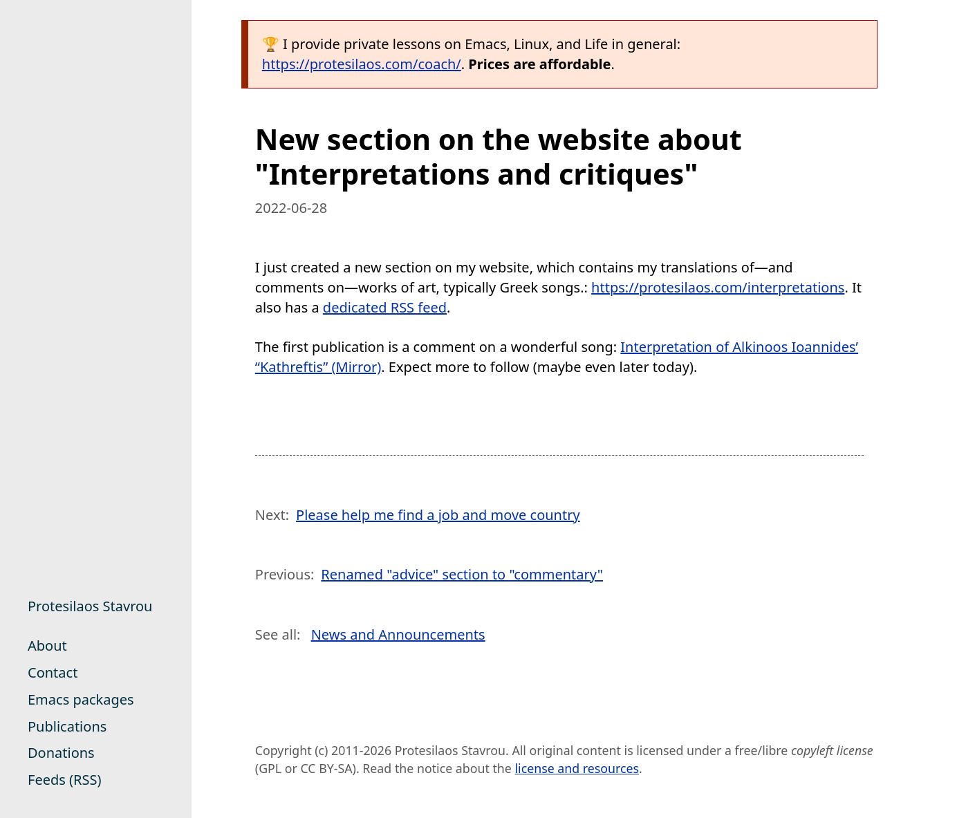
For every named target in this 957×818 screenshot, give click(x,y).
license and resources (576, 768)
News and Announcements (398, 634)
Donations (61, 752)
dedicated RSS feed (385, 307)
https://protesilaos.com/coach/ (361, 64)
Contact (52, 672)
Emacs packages (81, 699)
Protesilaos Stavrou (90, 606)
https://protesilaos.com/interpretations (717, 287)
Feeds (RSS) (64, 779)
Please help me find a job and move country (438, 514)
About (47, 645)
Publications (67, 726)
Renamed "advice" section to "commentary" (462, 574)
